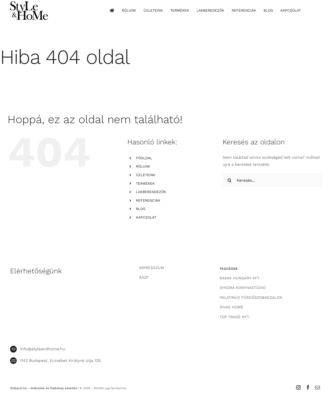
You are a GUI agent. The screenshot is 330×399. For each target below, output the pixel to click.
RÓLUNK (143, 166)
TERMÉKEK (145, 183)
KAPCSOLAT (146, 217)
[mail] (317, 387)
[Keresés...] (272, 180)
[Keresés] (230, 180)
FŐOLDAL (144, 158)
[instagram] (298, 387)
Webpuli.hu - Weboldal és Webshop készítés (43, 388)
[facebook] (308, 387)
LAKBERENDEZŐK (151, 192)
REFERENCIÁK (148, 200)
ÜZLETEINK (145, 175)
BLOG (140, 209)
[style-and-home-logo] (29, 3)
